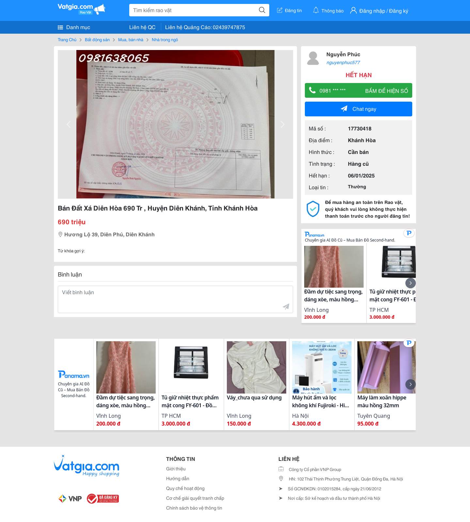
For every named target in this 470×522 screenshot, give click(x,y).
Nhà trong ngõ (165, 39)
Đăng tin (289, 10)
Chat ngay (358, 108)
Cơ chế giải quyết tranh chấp (195, 498)
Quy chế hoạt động (185, 488)
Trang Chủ (67, 39)
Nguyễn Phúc (343, 54)
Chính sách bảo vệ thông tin (194, 507)
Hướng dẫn (177, 478)
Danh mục (74, 27)
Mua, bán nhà (130, 39)
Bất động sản (97, 39)
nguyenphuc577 (343, 62)
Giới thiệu (176, 468)
